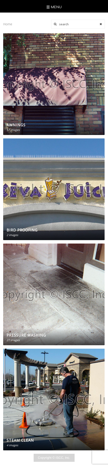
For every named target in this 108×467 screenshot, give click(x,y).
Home (7, 24)
